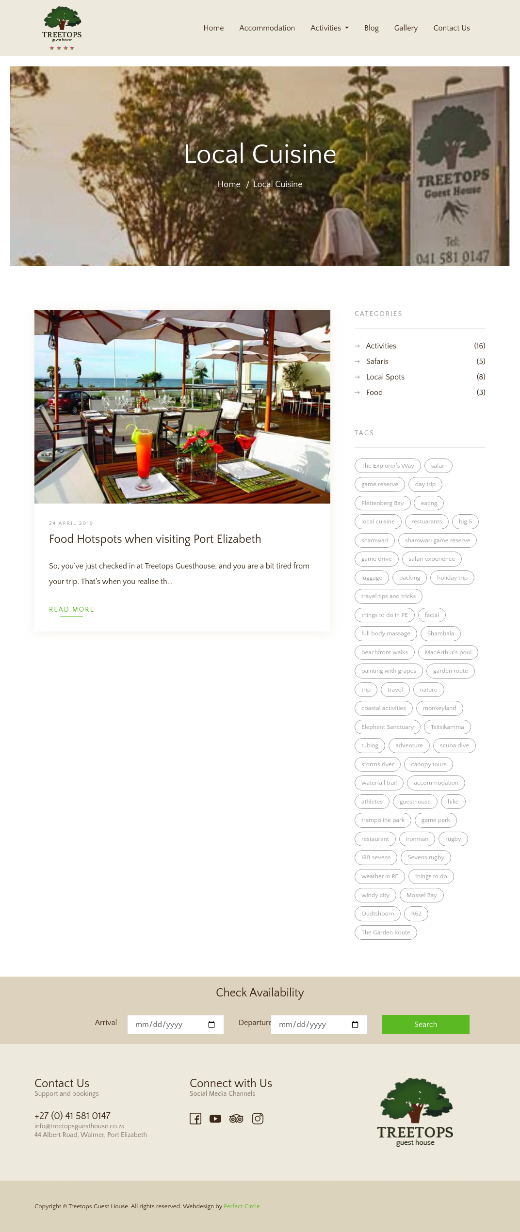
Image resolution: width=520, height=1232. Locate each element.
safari (438, 465)
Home (213, 28)
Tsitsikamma (447, 727)
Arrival (106, 1022)
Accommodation (267, 28)
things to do (431, 876)
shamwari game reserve (437, 540)
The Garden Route (385, 932)
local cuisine (378, 521)
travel (395, 689)
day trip (425, 484)
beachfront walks (384, 652)
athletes (372, 801)
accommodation (436, 782)
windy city (375, 895)
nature (429, 689)
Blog (371, 28)
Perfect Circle (242, 1206)
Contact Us (451, 28)
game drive (376, 558)
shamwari (374, 540)
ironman (417, 839)
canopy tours (428, 764)
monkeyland (439, 708)
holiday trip (452, 577)
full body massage (385, 633)
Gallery (406, 28)
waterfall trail (379, 782)
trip (366, 689)
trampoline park (383, 820)
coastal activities (383, 708)
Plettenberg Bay (382, 503)
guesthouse (415, 801)
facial (432, 615)
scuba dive (454, 745)
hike (453, 801)
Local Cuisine (278, 185)
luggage (371, 577)
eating (429, 503)
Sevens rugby (425, 857)
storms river (377, 764)
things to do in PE (384, 615)
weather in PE (379, 876)
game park (436, 820)
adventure (409, 745)
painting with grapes (388, 670)
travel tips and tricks (388, 596)
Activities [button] (326, 28)
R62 (416, 913)
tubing (369, 745)
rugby (453, 839)
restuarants (427, 521)
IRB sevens (375, 857)
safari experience (432, 558)
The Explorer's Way (387, 465)
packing (409, 577)
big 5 (465, 521)
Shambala (440, 633)
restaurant (375, 839)
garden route (450, 670)
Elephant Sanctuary (387, 727)
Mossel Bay (421, 895)
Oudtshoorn (377, 913)
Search (425, 1024)
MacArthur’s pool (448, 652)
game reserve (379, 484)
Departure (255, 1022)
